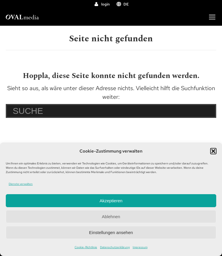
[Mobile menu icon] (212, 17)
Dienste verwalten (21, 184)
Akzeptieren (110, 200)
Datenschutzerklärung (115, 247)
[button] (213, 151)
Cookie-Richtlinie (86, 247)
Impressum (140, 247)
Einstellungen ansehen (111, 232)
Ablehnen (111, 216)
